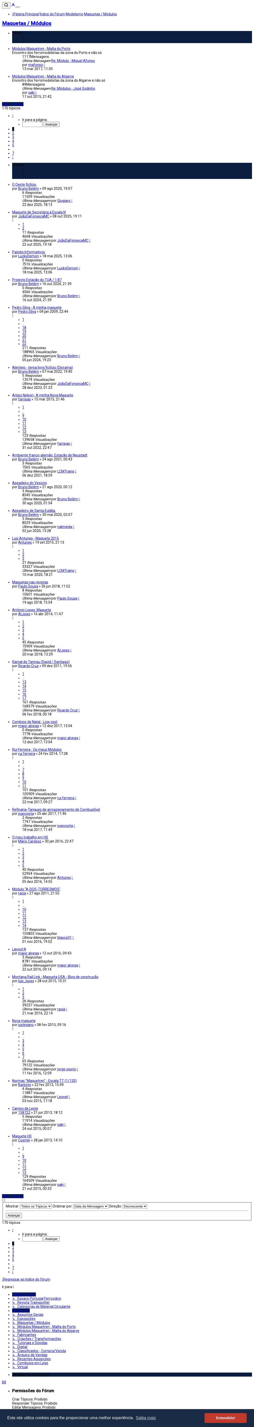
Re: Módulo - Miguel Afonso (73, 61)
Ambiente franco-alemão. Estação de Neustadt (49, 455)
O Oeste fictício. (24, 184)
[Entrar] (13, 6)
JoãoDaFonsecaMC (33, 216)
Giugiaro (63, 201)
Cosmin (24, 1140)
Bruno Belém (28, 189)
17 (24, 698)
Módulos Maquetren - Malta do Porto (41, 49)
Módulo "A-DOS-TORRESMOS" (36, 889)
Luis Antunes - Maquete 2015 (35, 538)
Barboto (24, 1085)
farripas (24, 399)
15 (24, 690)
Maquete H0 (22, 1136)
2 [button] (13, 133)
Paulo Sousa (28, 586)
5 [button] (13, 145)
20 (24, 336)
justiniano (26, 1025)
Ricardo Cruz (28, 666)
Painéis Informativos (28, 252)
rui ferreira (26, 754)
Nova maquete (24, 1021)
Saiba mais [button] (146, 1418)
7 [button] (13, 153)
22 (24, 344)
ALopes (24, 614)
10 (24, 419)
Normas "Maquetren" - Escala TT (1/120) (44, 1081)
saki (31, 92)
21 (24, 340)
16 (24, 694)
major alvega (28, 726)
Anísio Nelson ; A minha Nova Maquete (42, 395)
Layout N (19, 949)
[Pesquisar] (6, 5)
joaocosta (26, 814)
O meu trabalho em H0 (30, 837)
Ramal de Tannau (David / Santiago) (41, 662)
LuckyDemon (28, 256)
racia (22, 893)
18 (24, 328)
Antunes (25, 542)
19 (24, 332)
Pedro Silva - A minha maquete (37, 307)
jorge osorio (66, 1069)
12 (24, 427)
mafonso (35, 65)
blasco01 (64, 938)
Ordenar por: (80, 1206)
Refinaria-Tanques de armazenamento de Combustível (56, 810)
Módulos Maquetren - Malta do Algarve (43, 76)
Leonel (62, 1097)
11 (24, 423)
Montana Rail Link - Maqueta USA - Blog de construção (55, 977)
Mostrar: (29, 1206)
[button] (12, 116)
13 (24, 431)
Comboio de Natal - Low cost (34, 722)
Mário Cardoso (29, 841)
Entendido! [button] (225, 1418)
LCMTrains (65, 471)
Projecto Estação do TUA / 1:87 (37, 280)
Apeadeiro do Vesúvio (29, 483)
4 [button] (13, 141)
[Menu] (18, 7)
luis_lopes (26, 981)
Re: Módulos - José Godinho (73, 88)
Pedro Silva (27, 311)
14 (24, 686)
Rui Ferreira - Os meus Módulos (37, 750)
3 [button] (13, 137)
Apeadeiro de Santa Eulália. (34, 511)
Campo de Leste (25, 1108)
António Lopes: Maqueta (31, 610)
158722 (24, 1112)
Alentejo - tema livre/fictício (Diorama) (42, 367)
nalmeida (64, 527)
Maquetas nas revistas (30, 582)
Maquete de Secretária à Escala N (39, 212)
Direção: (128, 1206)
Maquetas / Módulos (26, 23)
